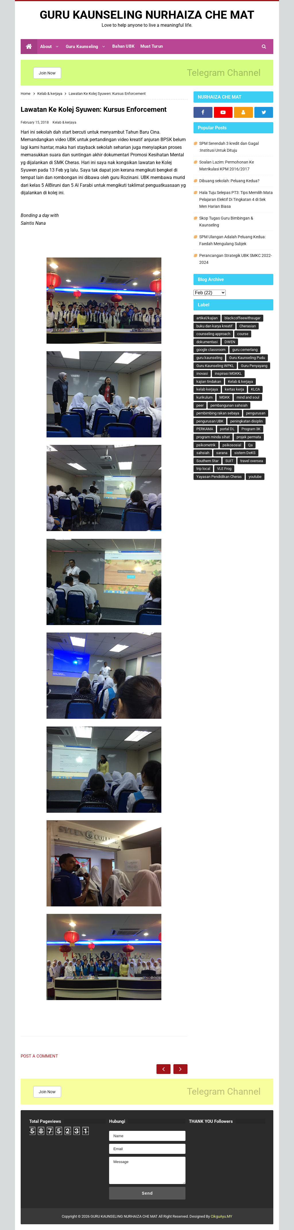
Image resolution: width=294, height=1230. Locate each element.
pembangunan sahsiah (228, 405)
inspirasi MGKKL (228, 373)
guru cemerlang (245, 349)
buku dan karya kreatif (214, 326)
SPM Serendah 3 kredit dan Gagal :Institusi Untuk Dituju (229, 147)
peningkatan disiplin (246, 421)
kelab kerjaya (207, 389)
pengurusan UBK (209, 421)
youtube (255, 476)
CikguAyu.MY (221, 1216)
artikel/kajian (207, 318)
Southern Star (207, 461)
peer (200, 405)
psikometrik (206, 445)
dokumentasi (207, 342)
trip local (203, 468)
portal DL (227, 429)
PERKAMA (204, 429)
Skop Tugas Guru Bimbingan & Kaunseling (226, 221)
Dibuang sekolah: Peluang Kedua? (229, 180)
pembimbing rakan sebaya (217, 413)
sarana (221, 453)
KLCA (255, 389)
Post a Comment (39, 1056)
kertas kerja (234, 389)
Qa (250, 445)
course (242, 334)
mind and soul (248, 397)
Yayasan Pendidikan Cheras (219, 476)
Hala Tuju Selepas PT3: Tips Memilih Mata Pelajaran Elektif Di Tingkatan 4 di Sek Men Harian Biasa (236, 199)
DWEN (230, 342)
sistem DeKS (245, 453)
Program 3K (250, 429)
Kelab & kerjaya (64, 122)
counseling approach (213, 334)
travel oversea (251, 461)
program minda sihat (213, 437)
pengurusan (255, 413)
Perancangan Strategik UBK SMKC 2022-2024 (235, 259)
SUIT (229, 461)
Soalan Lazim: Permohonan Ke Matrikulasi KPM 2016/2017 (226, 165)
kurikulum (204, 397)
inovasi (202, 373)
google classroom (210, 349)
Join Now (47, 73)
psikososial (232, 445)
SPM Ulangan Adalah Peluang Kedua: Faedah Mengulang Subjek (232, 240)
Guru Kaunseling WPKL (215, 366)
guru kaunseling (209, 357)
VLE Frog (224, 468)
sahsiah (202, 453)
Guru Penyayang (254, 366)
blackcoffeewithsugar (242, 318)
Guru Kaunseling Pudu (247, 357)
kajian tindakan (208, 381)
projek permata (249, 437)
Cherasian (247, 326)
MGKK (224, 397)
